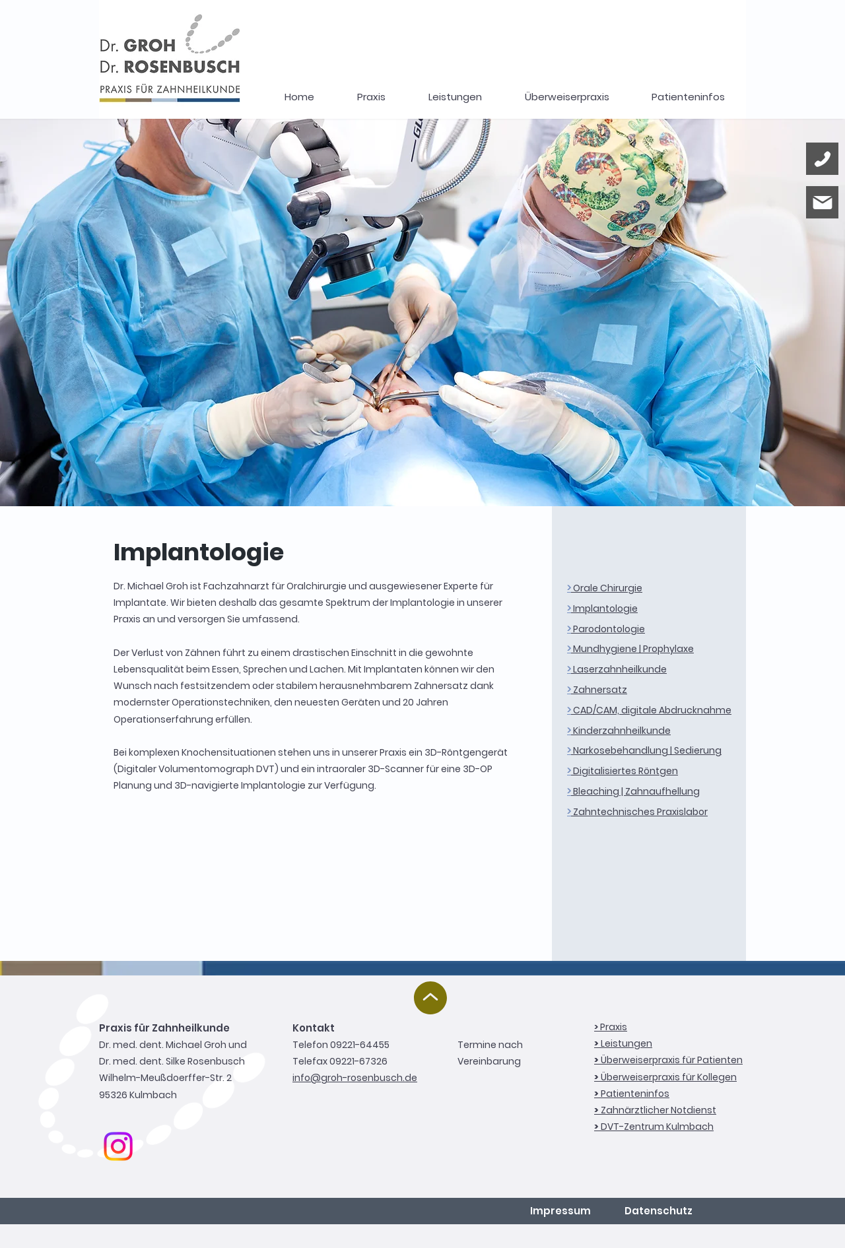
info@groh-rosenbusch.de (354, 1077)
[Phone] (822, 159)
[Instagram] (118, 1146)
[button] (455, 97)
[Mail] (822, 202)
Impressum (560, 1211)
